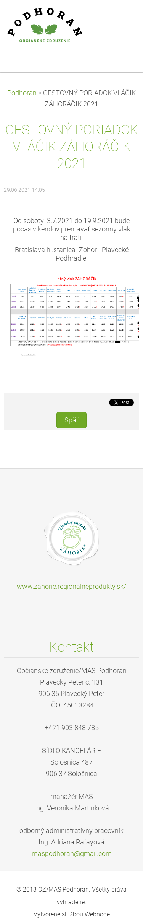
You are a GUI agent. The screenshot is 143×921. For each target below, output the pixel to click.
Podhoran (22, 93)
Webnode (97, 914)
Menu (122, 17)
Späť (71, 420)
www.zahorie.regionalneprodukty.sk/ (71, 586)
